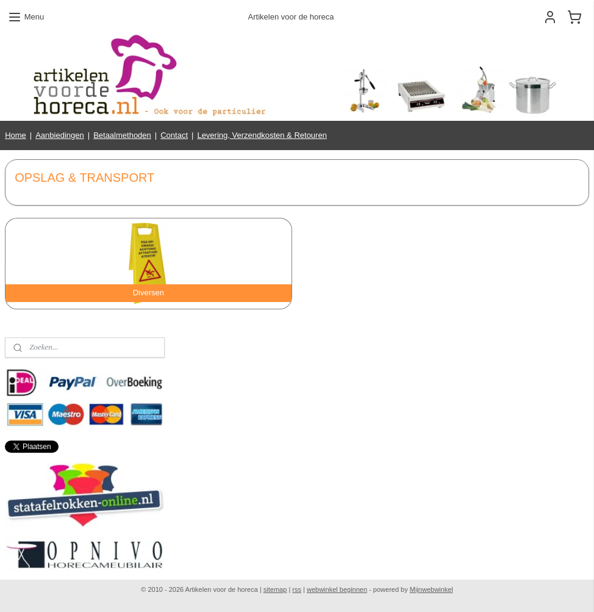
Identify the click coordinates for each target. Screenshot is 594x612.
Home (15, 135)
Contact (174, 135)
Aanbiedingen (59, 135)
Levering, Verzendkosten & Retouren (261, 135)
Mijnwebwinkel (431, 589)
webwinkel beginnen (337, 589)
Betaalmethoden (122, 135)
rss (296, 589)
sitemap (275, 589)
